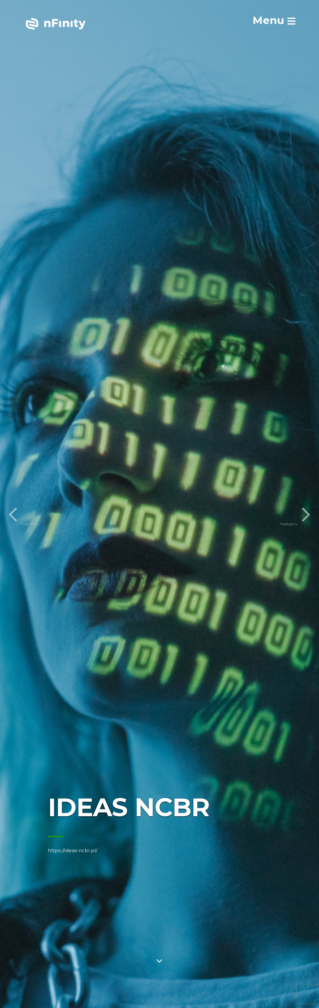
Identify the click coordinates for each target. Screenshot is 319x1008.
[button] (11, 504)
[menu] (274, 20)
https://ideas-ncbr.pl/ (72, 850)
